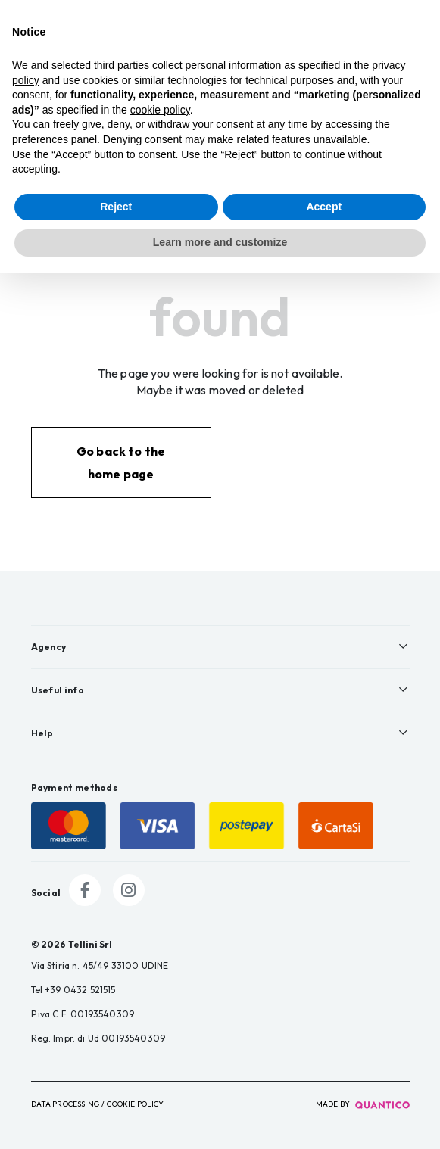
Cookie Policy (135, 1104)
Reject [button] (116, 207)
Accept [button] (324, 207)
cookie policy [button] (160, 110)
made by (363, 1104)
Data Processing (65, 1104)
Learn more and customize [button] (220, 242)
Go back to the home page (120, 462)
